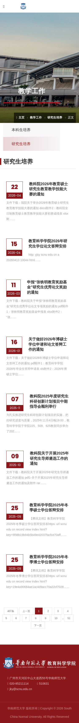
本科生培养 (21, 130)
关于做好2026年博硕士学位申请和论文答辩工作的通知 (47, 344)
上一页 (26, 611)
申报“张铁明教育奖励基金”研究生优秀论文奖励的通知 (47, 287)
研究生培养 (54, 117)
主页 (20, 117)
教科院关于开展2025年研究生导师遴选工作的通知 (49, 458)
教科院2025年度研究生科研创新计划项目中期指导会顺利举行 (49, 401)
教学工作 (36, 117)
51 (68, 618)
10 (56, 618)
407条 (10, 611)
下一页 (38, 625)
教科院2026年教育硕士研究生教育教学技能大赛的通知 (48, 189)
